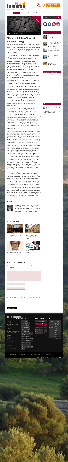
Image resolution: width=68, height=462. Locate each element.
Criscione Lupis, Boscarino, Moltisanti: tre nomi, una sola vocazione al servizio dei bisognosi (31, 236)
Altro (49, 13)
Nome (9, 281)
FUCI (56, 332)
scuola (23, 344)
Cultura (23, 13)
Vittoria (23, 348)
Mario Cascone (19, 205)
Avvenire (57, 321)
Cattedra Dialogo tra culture (51, 327)
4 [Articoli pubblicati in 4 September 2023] (35, 327)
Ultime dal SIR (49, 104)
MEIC (56, 334)
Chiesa (23, 325)
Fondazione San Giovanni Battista (27, 334)
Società (35, 13)
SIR (55, 336)
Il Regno (57, 326)
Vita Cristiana (42, 13)
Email (8, 286)
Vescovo (23, 346)
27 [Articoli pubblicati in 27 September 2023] (39, 333)
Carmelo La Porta (56, 37)
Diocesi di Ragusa (25, 331)
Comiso (27, 325)
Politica (29, 13)
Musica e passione (52, 35)
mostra (27, 338)
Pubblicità (43, 357)
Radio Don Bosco (51, 333)
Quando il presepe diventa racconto (54, 62)
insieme (27, 336)
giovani (23, 336)
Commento (10, 270)
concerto (23, 329)
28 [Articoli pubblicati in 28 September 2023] (40, 333)
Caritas (26, 321)
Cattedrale (51, 324)
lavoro (23, 338)
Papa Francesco (29, 340)
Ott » (39, 335)
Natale (23, 340)
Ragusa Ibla (28, 342)
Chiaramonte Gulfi (25, 323)
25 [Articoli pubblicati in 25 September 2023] (35, 333)
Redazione (54, 46)
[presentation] (19, 303)
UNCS (56, 338)
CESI (56, 328)
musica (31, 338)
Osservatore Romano (57, 324)
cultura (28, 329)
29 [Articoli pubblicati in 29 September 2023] (42, 333)
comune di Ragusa (25, 327)
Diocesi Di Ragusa (51, 322)
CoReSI (53, 354)
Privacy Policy (50, 357)
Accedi (38, 357)
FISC (56, 330)
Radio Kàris (51, 330)
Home (10, 13)
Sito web (9, 291)
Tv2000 (29, 344)
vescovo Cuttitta (29, 346)
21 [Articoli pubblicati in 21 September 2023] (40, 331)
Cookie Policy (58, 357)
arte (22, 321)
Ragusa (23, 342)
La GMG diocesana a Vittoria (54, 55)
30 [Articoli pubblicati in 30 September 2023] (44, 333)
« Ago (36, 335)
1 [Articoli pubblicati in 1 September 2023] (42, 325)
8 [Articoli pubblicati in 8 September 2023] (42, 327)
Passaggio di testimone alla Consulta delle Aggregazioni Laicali (54, 50)
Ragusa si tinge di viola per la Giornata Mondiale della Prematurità (54, 44)
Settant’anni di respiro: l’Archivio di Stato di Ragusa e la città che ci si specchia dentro (14, 235)
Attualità (16, 13)
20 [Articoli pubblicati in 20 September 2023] (39, 331)
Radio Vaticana (50, 336)
